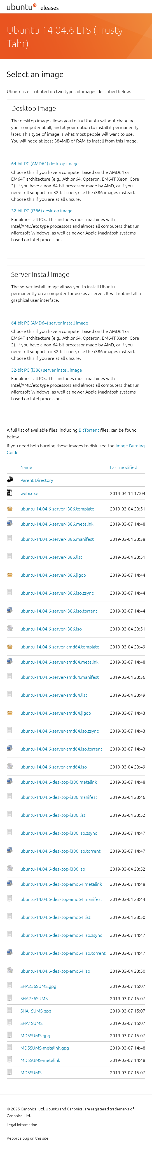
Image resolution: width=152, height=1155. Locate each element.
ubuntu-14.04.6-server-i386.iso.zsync (56, 592)
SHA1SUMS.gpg (35, 1010)
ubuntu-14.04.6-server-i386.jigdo (53, 575)
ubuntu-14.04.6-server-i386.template (57, 508)
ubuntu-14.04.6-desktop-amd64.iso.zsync (61, 935)
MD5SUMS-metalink (40, 1060)
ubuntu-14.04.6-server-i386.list (51, 557)
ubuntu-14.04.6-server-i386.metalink (56, 523)
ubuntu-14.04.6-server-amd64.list (53, 695)
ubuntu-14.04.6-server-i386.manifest (57, 539)
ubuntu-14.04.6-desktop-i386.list (52, 815)
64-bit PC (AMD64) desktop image (45, 163)
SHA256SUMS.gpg (38, 986)
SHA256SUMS (34, 998)
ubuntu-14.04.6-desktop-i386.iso (52, 868)
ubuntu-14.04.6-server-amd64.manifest (59, 677)
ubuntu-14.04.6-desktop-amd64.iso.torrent (63, 953)
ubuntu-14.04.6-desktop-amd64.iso (55, 971)
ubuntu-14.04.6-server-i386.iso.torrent (58, 610)
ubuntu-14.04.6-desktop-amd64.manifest (61, 899)
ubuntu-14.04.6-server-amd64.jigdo (55, 712)
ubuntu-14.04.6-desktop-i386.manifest (58, 797)
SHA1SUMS (31, 1023)
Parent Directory (36, 480)
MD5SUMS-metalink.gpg (44, 1047)
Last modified (123, 467)
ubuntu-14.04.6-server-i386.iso (51, 628)
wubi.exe (29, 493)
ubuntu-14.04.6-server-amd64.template (59, 646)
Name (26, 467)
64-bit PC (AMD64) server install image (49, 322)
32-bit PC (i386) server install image (46, 369)
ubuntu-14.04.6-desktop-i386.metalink (58, 781)
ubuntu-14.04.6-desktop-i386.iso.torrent (60, 850)
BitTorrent (89, 429)
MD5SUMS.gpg (35, 1035)
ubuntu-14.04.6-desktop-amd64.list (55, 917)
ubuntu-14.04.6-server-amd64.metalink (59, 661)
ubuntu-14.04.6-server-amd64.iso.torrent (61, 748)
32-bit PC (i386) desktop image (42, 210)
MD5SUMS (30, 1072)
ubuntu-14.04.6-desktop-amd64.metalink (61, 884)
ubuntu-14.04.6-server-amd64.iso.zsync (59, 730)
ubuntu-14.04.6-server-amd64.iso (53, 766)
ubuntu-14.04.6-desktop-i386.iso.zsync (58, 833)
